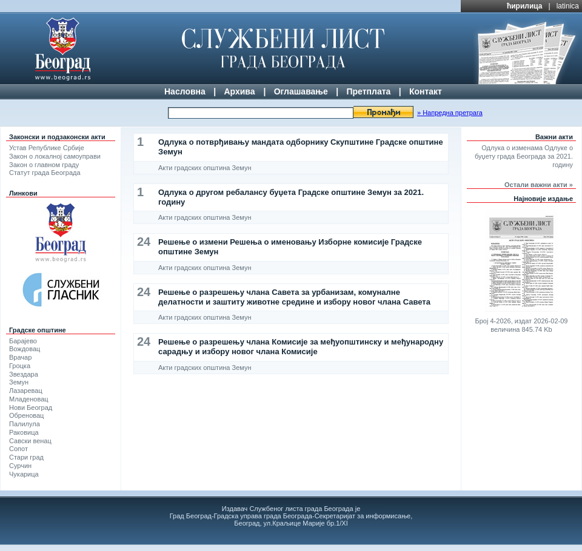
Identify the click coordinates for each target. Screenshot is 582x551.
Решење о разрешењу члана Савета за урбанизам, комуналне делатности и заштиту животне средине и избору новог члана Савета (294, 297)
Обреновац (26, 415)
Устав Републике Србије (46, 147)
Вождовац (24, 348)
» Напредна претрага (450, 112)
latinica (568, 6)
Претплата (368, 91)
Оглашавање (301, 91)
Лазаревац (25, 390)
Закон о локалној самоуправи (55, 156)
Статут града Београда (45, 172)
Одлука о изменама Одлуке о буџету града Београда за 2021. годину (524, 156)
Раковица (24, 432)
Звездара (23, 374)
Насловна (185, 91)
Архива (239, 91)
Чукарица (24, 474)
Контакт (425, 91)
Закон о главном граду (44, 164)
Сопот (18, 448)
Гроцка (19, 365)
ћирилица (525, 6)
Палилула (24, 423)
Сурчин (20, 465)
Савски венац (30, 440)
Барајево (23, 341)
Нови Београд (30, 407)
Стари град (26, 457)
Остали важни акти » (538, 184)
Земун (18, 382)
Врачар (20, 357)
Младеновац (28, 399)
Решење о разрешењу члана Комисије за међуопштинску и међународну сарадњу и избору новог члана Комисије (300, 346)
